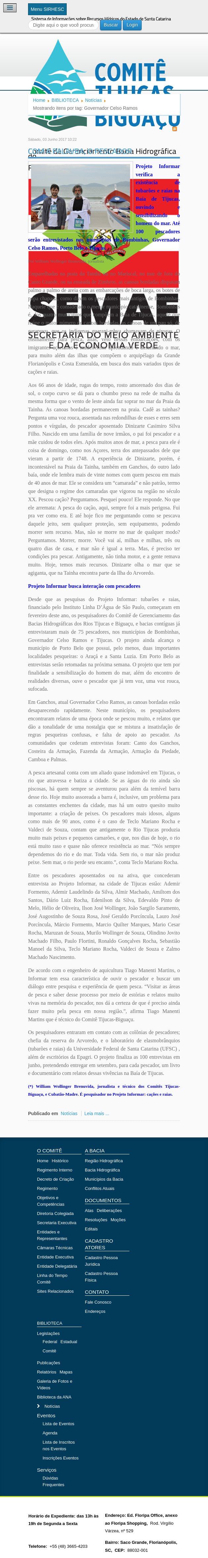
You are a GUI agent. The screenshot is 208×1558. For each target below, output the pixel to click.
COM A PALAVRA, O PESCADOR (80, 151)
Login (132, 24)
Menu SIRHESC (47, 9)
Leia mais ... (96, 1113)
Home (39, 100)
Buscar (111, 24)
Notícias (93, 100)
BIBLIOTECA (65, 100)
